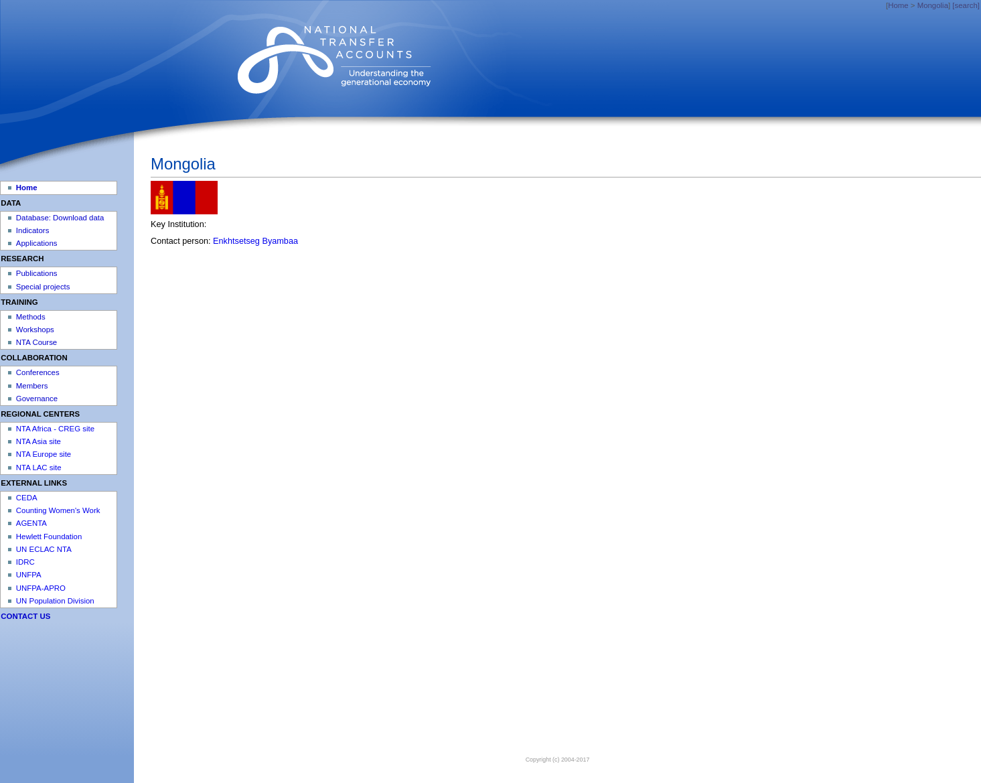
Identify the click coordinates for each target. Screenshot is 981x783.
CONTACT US (25, 616)
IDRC (25, 562)
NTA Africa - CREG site (55, 429)
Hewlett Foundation (49, 536)
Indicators (33, 230)
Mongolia (932, 5)
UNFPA (29, 575)
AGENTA (31, 523)
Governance (37, 399)
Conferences (38, 372)
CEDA (26, 498)
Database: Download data (60, 218)
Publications (37, 273)
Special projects (43, 287)
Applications (37, 243)
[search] (966, 5)
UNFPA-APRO (41, 588)
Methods (31, 317)
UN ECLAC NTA (44, 549)
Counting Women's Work (58, 510)
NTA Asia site (38, 441)
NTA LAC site (39, 468)
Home (898, 5)
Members (32, 386)
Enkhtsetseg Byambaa (255, 241)
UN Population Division (55, 601)
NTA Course (36, 342)
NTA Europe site (43, 454)
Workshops (35, 330)
